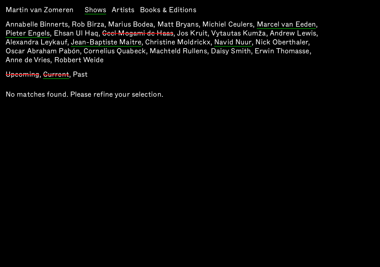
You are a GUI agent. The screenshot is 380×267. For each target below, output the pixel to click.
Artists (123, 9)
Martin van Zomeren (39, 9)
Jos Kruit (192, 33)
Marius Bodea (130, 24)
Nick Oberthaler (281, 42)
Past (80, 74)
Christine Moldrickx (177, 42)
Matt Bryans (178, 24)
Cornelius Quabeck (114, 51)
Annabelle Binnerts (37, 24)
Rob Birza (88, 24)
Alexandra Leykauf (36, 42)
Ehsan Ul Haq (76, 33)
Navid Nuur (233, 43)
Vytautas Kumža (238, 33)
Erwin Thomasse (282, 51)
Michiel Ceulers (227, 24)
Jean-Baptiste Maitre (106, 43)
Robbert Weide (79, 60)
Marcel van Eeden (286, 25)
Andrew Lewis (293, 33)
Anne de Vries (28, 60)
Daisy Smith (231, 51)
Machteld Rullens (178, 51)
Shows (96, 10)
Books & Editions (168, 9)
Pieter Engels (28, 34)
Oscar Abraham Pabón (43, 51)
